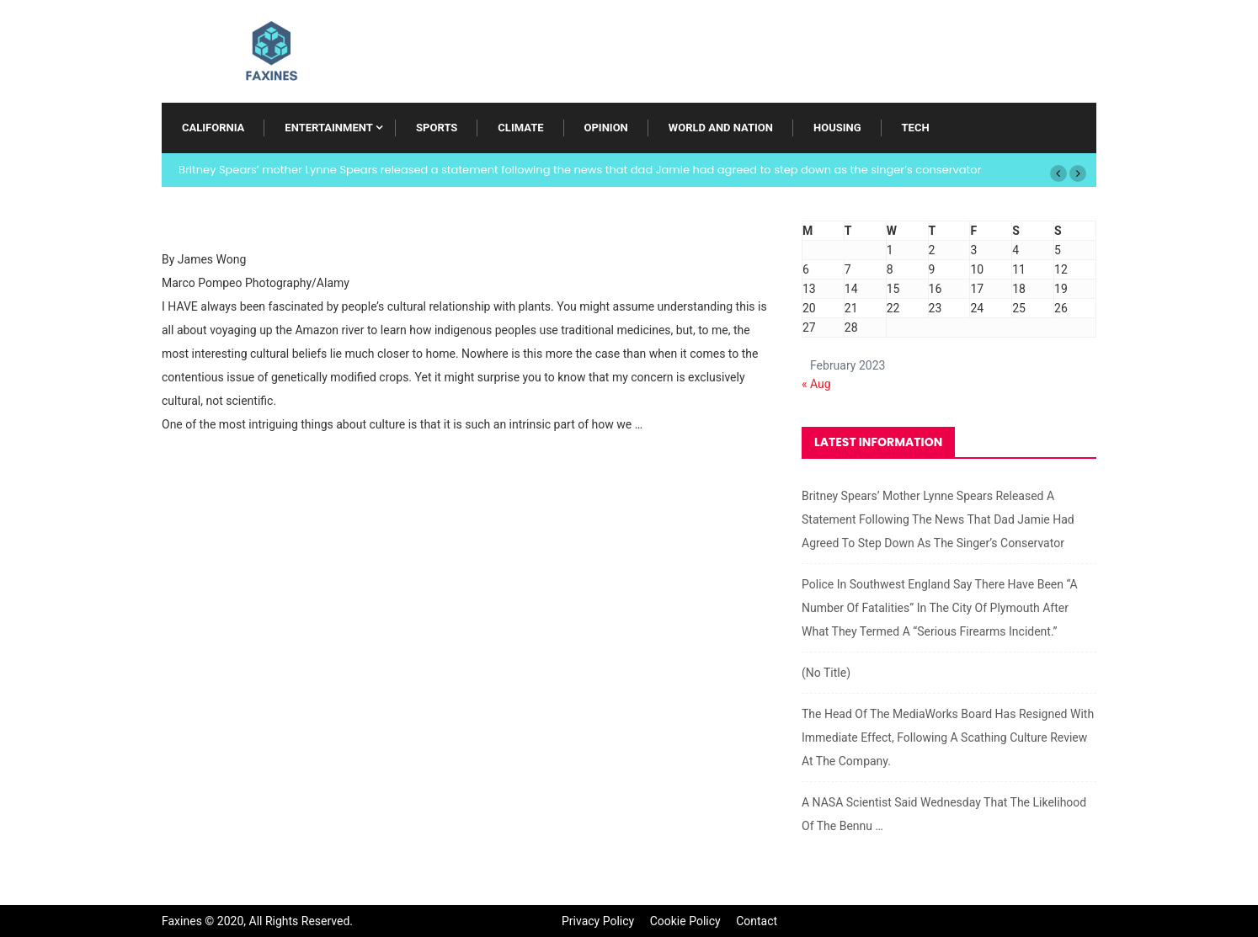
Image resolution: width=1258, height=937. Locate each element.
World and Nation (721, 127)
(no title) (826, 672)
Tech (916, 127)
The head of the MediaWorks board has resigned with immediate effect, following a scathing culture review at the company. (948, 737)
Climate (520, 127)
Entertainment (328, 127)
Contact (756, 921)
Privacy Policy (598, 921)
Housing (837, 127)
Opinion (606, 127)
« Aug (816, 384)
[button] (1058, 173)
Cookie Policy (685, 921)
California (213, 127)
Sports (436, 127)
